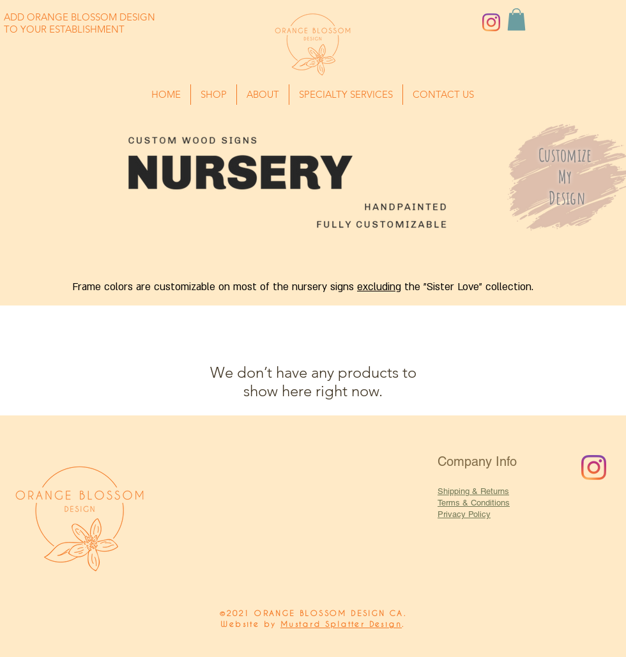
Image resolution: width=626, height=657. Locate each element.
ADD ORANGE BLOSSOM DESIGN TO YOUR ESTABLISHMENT (79, 23)
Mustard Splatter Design (341, 623)
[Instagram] (491, 22)
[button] (37, 20)
